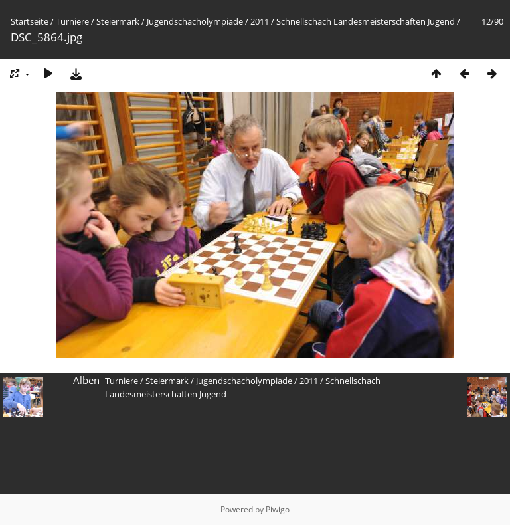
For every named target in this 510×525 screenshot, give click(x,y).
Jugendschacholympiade (195, 21)
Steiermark (117, 21)
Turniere (72, 21)
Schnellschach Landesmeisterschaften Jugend (365, 21)
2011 (259, 21)
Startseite (29, 21)
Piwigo (278, 509)
